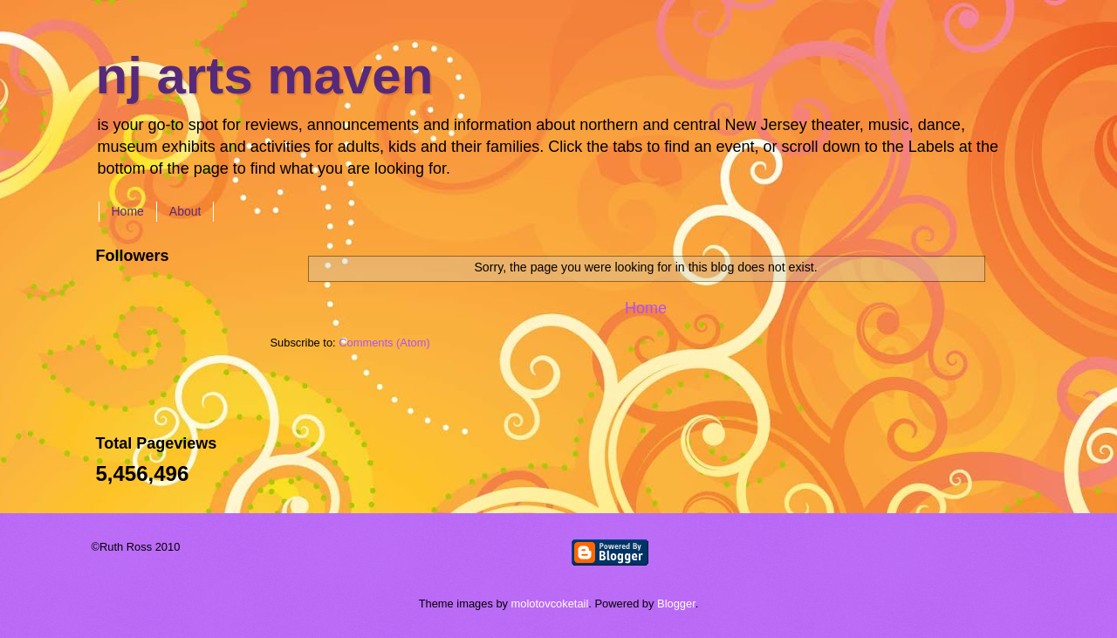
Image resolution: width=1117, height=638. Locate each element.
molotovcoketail (550, 603)
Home (128, 211)
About (185, 211)
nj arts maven (265, 75)
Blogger (676, 603)
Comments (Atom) (384, 342)
